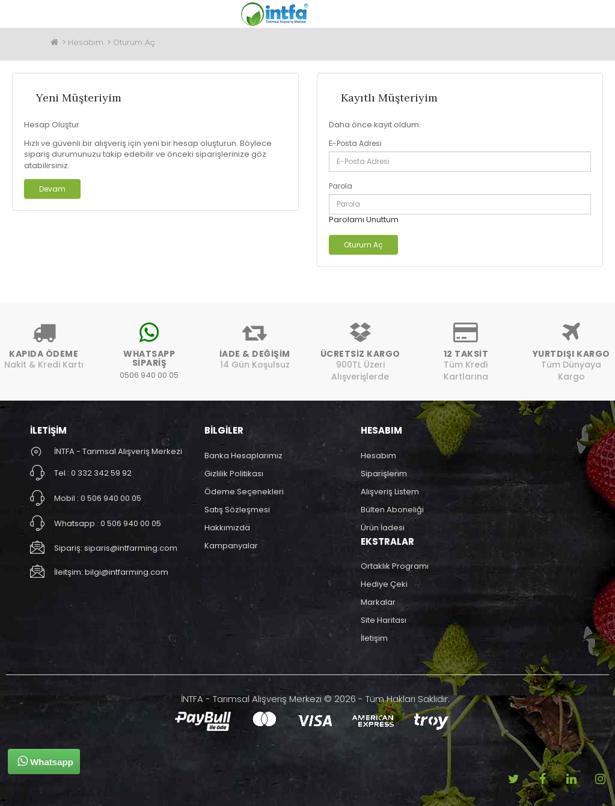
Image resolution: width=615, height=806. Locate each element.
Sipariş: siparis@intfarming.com (115, 548)
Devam (52, 189)
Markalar (378, 602)
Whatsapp (45, 761)
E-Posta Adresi (355, 143)
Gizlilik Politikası (233, 473)
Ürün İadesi (383, 527)
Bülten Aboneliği (392, 509)
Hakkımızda (227, 527)
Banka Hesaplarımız (243, 455)
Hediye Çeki (384, 584)
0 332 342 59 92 (101, 473)
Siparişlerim (384, 473)
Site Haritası (383, 620)
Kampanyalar (231, 545)
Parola (340, 186)
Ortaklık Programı (395, 566)
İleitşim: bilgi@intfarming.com (111, 572)
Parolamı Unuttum (364, 219)
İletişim (374, 638)
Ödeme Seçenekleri (244, 491)
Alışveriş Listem (390, 491)
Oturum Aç (134, 42)
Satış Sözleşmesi (237, 509)
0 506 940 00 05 (111, 498)
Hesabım (85, 42)
